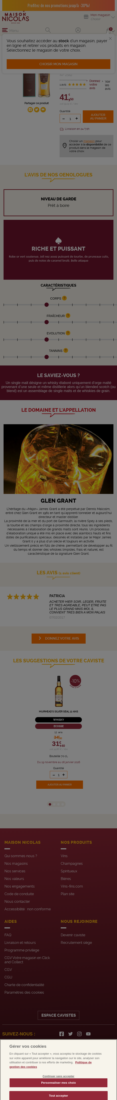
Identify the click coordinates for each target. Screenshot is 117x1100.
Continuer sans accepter (59, 1081)
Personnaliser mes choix (58, 1088)
